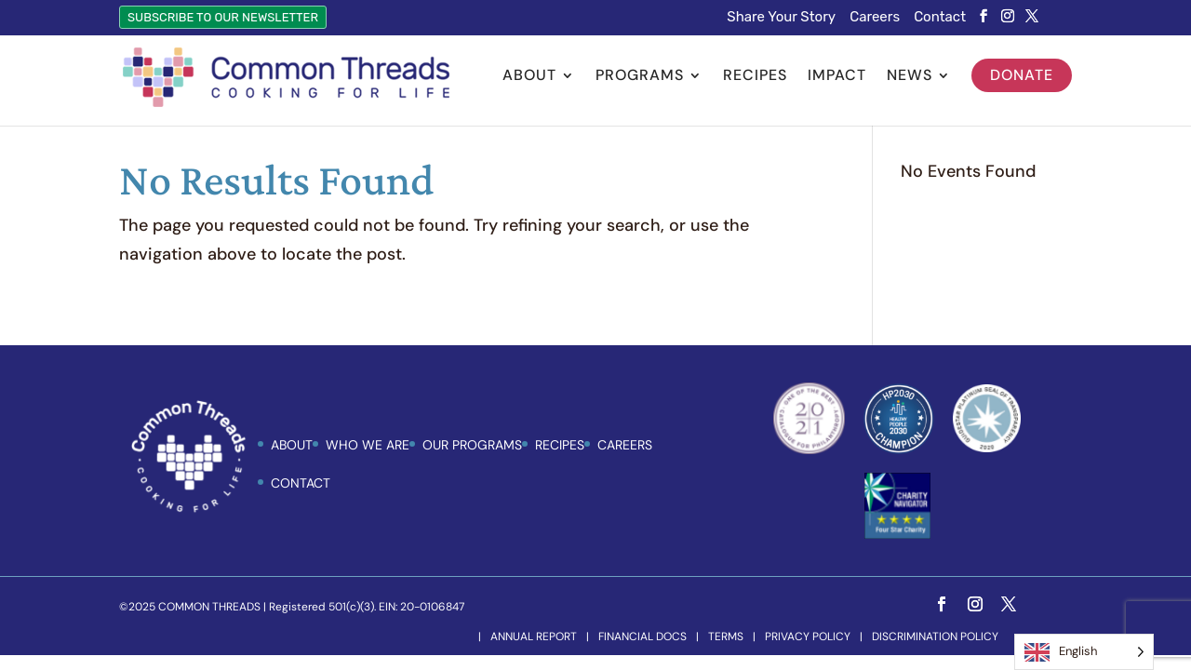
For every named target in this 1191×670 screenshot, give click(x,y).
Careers (875, 17)
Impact (837, 77)
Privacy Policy (807, 636)
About (529, 77)
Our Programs (472, 444)
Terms (725, 636)
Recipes (755, 77)
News (909, 77)
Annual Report (533, 636)
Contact (940, 17)
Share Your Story (781, 17)
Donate (1021, 75)
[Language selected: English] (1084, 652)
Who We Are (367, 444)
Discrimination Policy (935, 636)
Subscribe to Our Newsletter (222, 17)
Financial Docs (642, 636)
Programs (640, 77)
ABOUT (292, 444)
